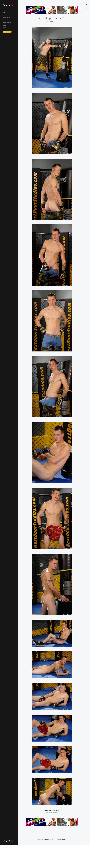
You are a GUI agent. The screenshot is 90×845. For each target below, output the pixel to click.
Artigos (4, 25)
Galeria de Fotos (6, 15)
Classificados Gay (7, 22)
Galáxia (46, 839)
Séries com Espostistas (52, 812)
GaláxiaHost (63, 839)
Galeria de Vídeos (6, 17)
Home (4, 12)
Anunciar (4, 27)
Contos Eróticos (6, 20)
